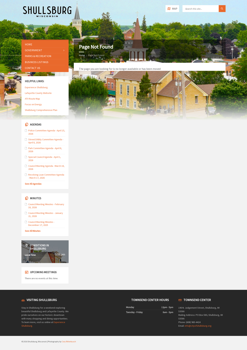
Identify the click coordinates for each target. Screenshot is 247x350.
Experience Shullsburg (36, 87)
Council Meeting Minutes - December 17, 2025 (41, 223)
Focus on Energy (33, 104)
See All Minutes (32, 230)
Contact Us (32, 68)
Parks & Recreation (38, 56)
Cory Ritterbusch (69, 341)
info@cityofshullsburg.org (198, 325)
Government (33, 50)
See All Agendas (33, 183)
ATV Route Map (32, 98)
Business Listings (36, 62)
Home (82, 55)
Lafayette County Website (38, 93)
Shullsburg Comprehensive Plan (41, 110)
